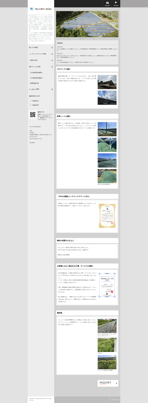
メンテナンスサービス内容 (37, 54)
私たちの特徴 (33, 47)
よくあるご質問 (34, 89)
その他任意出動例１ (36, 72)
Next (94, 39)
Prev (80, 39)
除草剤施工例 (34, 83)
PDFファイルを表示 (64, 254)
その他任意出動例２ (36, 78)
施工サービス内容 (34, 66)
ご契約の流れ (33, 60)
